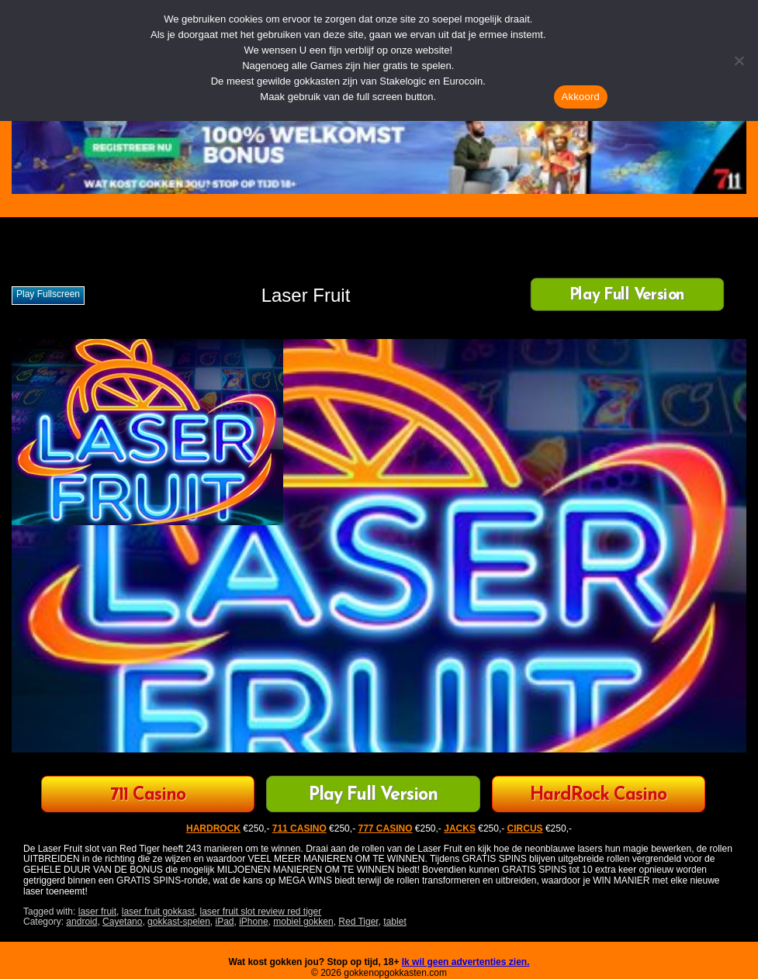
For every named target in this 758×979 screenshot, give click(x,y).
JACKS (460, 828)
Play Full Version (627, 296)
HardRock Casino (598, 795)
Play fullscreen (48, 294)
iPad (225, 921)
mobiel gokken (303, 921)
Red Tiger (358, 921)
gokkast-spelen (178, 921)
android (81, 921)
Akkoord (581, 96)
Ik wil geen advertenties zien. (466, 962)
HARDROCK (213, 828)
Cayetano (122, 921)
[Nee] (738, 60)
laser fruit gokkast (158, 911)
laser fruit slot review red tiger (260, 911)
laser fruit (97, 911)
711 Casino (147, 795)
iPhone (253, 921)
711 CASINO (299, 828)
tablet (394, 921)
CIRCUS (525, 828)
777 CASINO (385, 828)
